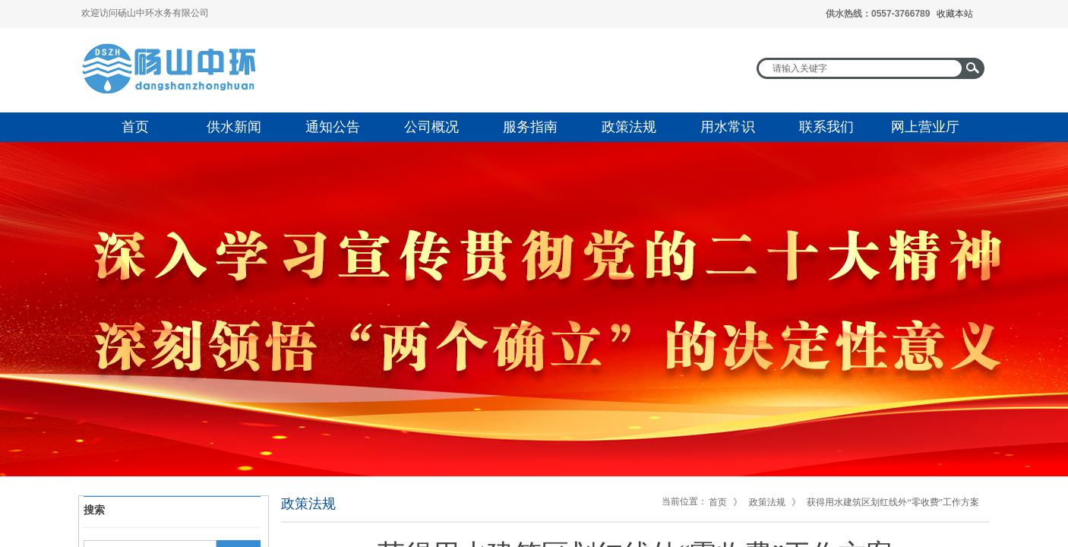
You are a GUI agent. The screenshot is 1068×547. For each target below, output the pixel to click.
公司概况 (431, 126)
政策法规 (629, 126)
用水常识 (727, 126)
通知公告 (332, 126)
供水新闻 (234, 126)
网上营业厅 (925, 126)
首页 (135, 126)
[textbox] (861, 68)
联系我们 (826, 126)
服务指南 (530, 126)
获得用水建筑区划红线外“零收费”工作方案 (893, 502)
